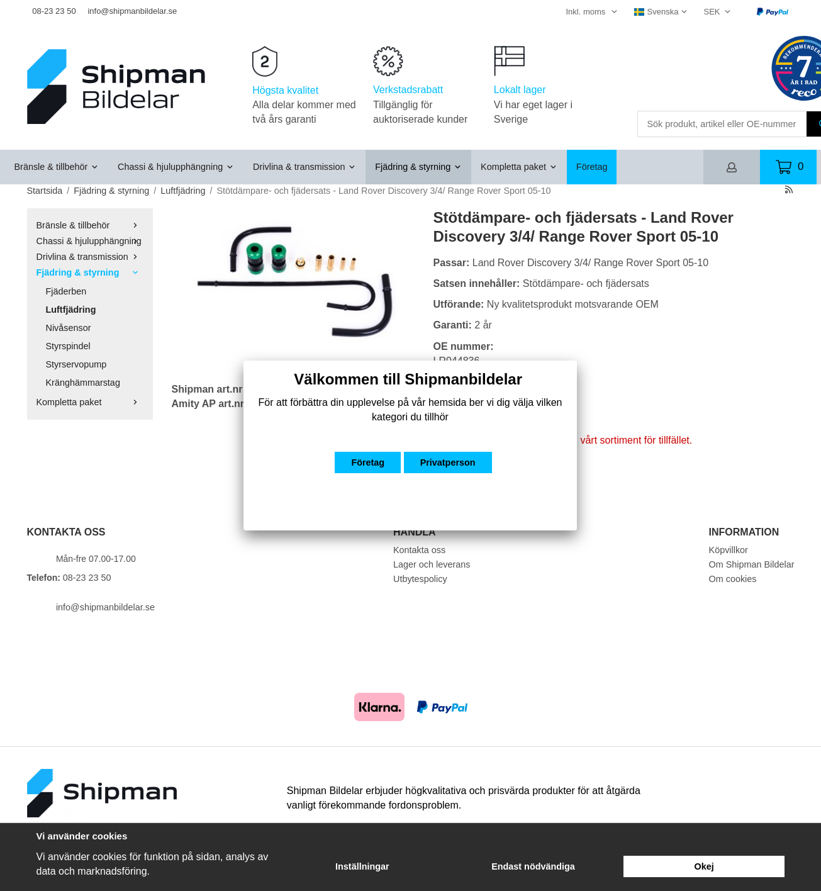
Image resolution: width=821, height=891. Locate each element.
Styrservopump (76, 364)
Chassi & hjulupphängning (176, 167)
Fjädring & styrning (418, 167)
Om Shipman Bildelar (752, 564)
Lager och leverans (431, 564)
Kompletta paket (519, 167)
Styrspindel (68, 346)
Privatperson (448, 462)
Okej (704, 866)
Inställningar (362, 866)
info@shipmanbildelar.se (132, 11)
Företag (592, 167)
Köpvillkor (728, 550)
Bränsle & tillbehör (56, 167)
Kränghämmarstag (83, 383)
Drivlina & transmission (304, 167)
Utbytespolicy (420, 579)
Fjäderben (66, 291)
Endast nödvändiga (533, 866)
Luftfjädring (71, 310)
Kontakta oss (419, 550)
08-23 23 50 (53, 11)
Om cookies (733, 579)
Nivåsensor (68, 328)
